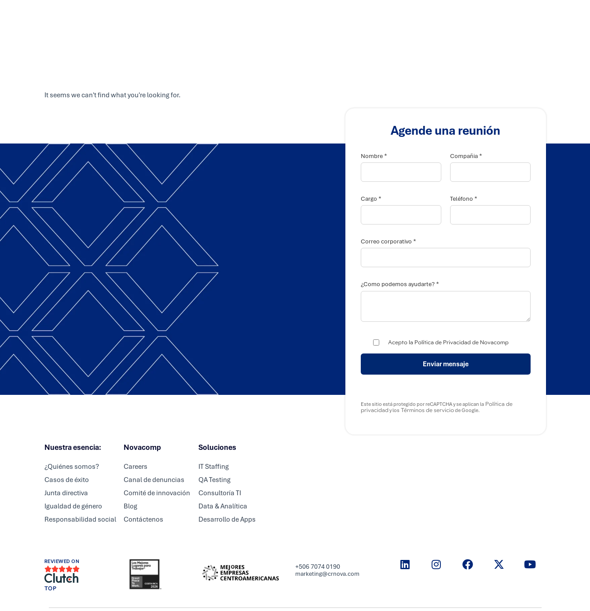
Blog (130, 506)
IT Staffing (213, 466)
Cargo (371, 198)
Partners (286, 15)
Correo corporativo (388, 241)
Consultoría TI (219, 493)
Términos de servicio (426, 410)
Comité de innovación (157, 493)
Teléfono (463, 198)
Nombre (374, 156)
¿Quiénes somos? (71, 466)
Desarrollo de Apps (227, 519)
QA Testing (214, 479)
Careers (325, 15)
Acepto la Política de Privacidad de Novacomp (448, 342)
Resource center (416, 15)
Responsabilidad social (80, 519)
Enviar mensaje (446, 364)
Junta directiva (66, 493)
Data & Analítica (222, 506)
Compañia (466, 156)
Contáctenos (143, 519)
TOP (50, 588)
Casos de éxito (66, 479)
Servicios (246, 15)
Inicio (210, 15)
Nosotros (364, 15)
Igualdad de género (73, 506)
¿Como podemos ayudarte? (400, 284)
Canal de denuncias (154, 479)
